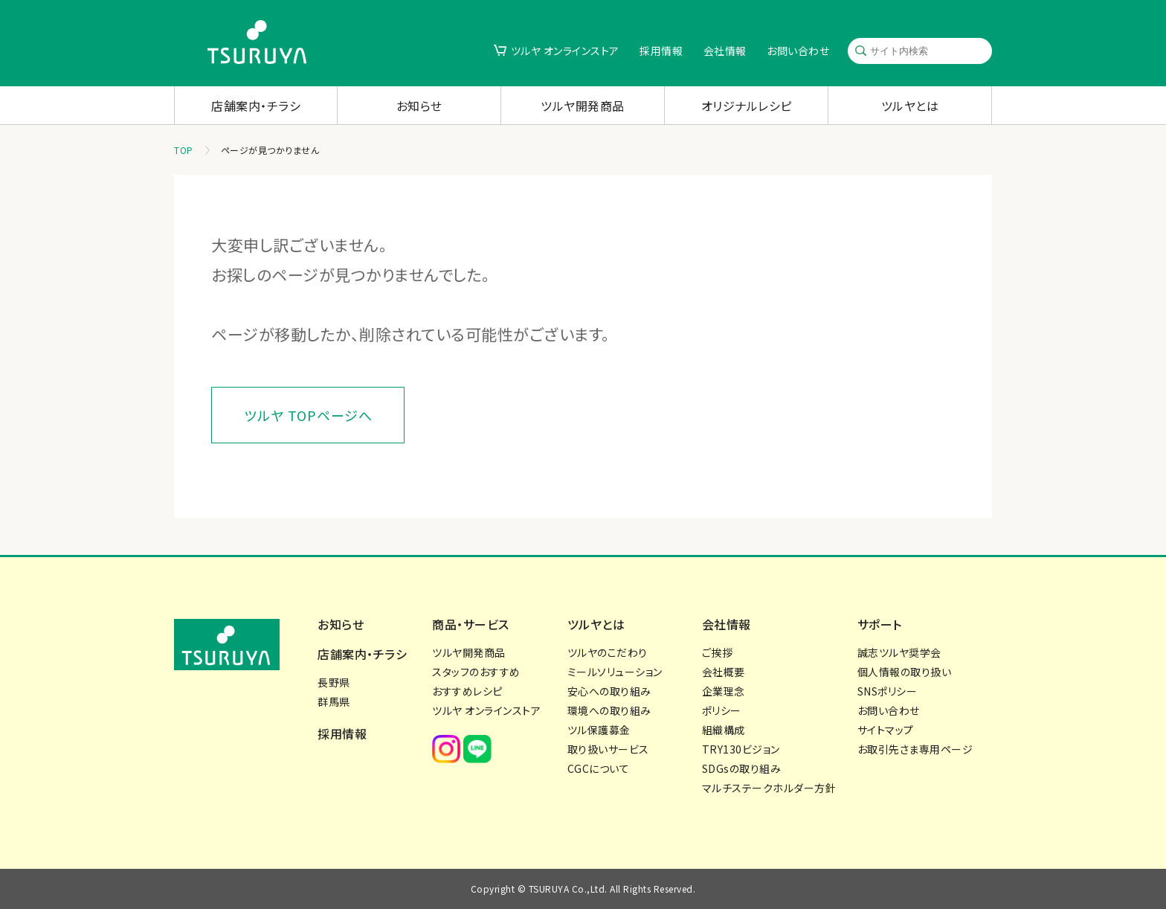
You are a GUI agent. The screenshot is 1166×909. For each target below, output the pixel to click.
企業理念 (723, 691)
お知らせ (419, 106)
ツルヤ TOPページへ (308, 415)
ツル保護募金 (599, 729)
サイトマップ (885, 729)
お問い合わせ (798, 50)
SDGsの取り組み (742, 768)
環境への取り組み (609, 710)
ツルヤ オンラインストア (565, 50)
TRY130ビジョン (741, 749)
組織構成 (723, 729)
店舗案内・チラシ (255, 106)
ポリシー (721, 710)
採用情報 (661, 50)
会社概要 (723, 671)
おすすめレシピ (467, 691)
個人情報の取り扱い (904, 671)
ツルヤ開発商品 (583, 106)
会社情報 (725, 50)
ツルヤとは (910, 106)
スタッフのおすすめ (476, 671)
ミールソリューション (615, 671)
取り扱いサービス (608, 749)
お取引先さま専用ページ (915, 749)
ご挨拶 (717, 652)
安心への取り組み (609, 691)
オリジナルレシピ (746, 106)
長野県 (334, 682)
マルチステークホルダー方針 (769, 787)
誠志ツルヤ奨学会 (899, 652)
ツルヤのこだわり (607, 652)
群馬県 (334, 701)
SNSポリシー (887, 691)
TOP (183, 150)
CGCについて (598, 768)
